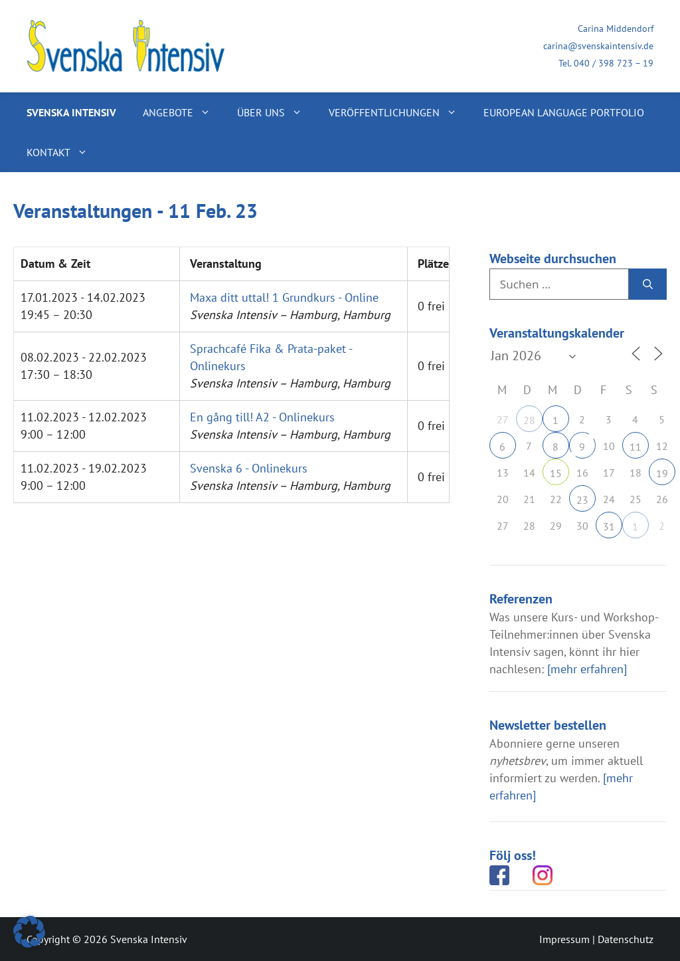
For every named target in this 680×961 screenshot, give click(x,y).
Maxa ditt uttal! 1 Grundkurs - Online (284, 297)
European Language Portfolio (563, 112)
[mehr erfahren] (587, 669)
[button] (29, 932)
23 (582, 499)
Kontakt (64, 152)
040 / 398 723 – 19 (613, 63)
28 (529, 420)
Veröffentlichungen (399, 112)
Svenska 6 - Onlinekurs (248, 468)
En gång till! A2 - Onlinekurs (262, 417)
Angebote (183, 112)
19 (662, 473)
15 (556, 473)
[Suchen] (648, 284)
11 (635, 446)
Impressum (564, 939)
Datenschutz (625, 939)
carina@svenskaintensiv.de (598, 46)
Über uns (276, 112)
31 (609, 526)
